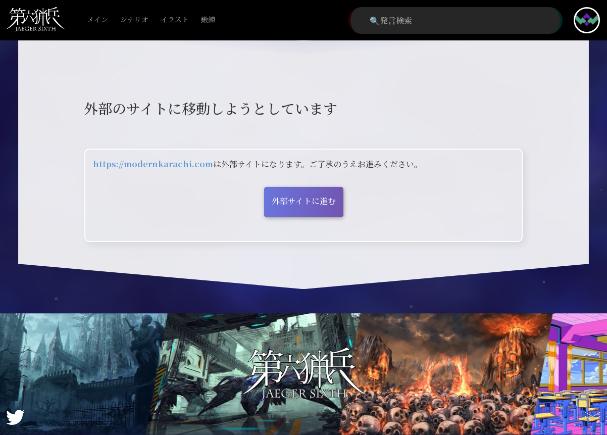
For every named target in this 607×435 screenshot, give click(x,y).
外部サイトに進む (304, 201)
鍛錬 (208, 20)
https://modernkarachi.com (153, 164)
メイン (97, 20)
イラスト (175, 20)
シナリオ (134, 20)
